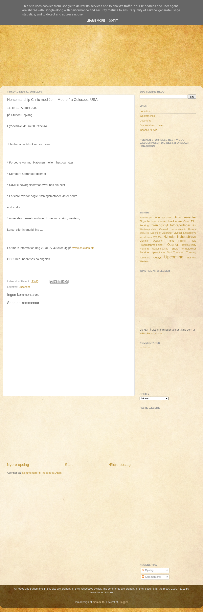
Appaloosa (167, 217)
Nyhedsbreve (186, 236)
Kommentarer (151, 576)
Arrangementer (185, 217)
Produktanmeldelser (151, 244)
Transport (179, 252)
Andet (156, 217)
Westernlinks (147, 115)
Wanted (191, 257)
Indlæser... (146, 347)
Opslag (148, 570)
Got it (113, 20)
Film (193, 221)
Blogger (123, 602)
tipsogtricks (158, 252)
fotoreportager (180, 225)
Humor (192, 229)
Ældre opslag (120, 465)
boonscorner (158, 221)
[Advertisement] (101, 58)
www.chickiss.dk (83, 248)
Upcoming (24, 286)
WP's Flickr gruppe (151, 333)
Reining (144, 248)
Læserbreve (189, 232)
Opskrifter (158, 240)
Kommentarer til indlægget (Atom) (42, 472)
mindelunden (146, 237)
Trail (169, 252)
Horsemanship (178, 229)
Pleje (193, 240)
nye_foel (157, 237)
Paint (171, 240)
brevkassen (175, 221)
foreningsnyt (159, 225)
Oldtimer (144, 240)
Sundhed (145, 252)
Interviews (144, 233)
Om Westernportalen (152, 125)
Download (145, 120)
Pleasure (182, 241)
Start (69, 465)
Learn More (96, 20)
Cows (186, 221)
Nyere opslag (18, 465)
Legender (155, 232)
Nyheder (170, 236)
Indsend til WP (148, 129)
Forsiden (145, 111)
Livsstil (178, 232)
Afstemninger (146, 217)
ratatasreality (189, 245)
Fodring (144, 225)
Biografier (145, 221)
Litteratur (167, 232)
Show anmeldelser (183, 248)
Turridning (145, 257)
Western (144, 261)
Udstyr (157, 257)
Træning (191, 252)
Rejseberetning (160, 248)
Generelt (164, 229)
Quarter (172, 244)
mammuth (98, 602)
